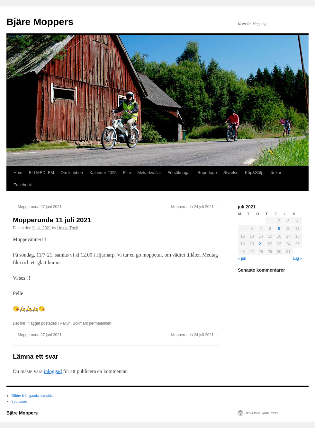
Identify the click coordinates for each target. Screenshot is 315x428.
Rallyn (65, 323)
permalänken (100, 323)
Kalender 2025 (103, 172)
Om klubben (71, 172)
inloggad (53, 371)
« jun (242, 258)
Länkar (274, 172)
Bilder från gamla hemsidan (33, 395)
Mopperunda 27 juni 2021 (37, 207)
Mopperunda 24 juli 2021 (195, 207)
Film (127, 172)
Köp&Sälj (253, 172)
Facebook (23, 184)
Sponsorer (19, 401)
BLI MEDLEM (41, 172)
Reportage (207, 172)
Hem (18, 172)
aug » (297, 258)
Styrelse (231, 172)
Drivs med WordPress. (261, 413)
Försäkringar (179, 172)
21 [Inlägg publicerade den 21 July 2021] (261, 244)
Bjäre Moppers (39, 21)
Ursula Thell (67, 228)
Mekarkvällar (149, 172)
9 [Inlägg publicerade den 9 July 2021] (279, 228)
